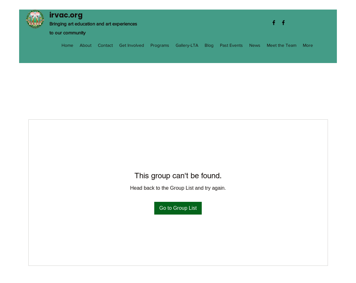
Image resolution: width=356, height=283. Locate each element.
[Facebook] (274, 22)
